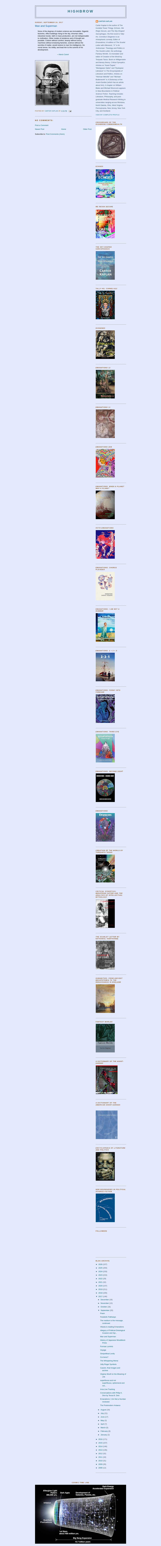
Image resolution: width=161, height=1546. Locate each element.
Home (63, 129)
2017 (101, 1296)
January (104, 1435)
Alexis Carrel (64, 54)
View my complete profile (108, 115)
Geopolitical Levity (107, 1354)
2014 (101, 1446)
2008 (101, 1468)
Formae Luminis (106, 1346)
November (105, 1303)
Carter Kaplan (105, 21)
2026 (101, 1264)
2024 (101, 1271)
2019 (101, 1289)
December (105, 1300)
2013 (101, 1450)
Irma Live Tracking (107, 1389)
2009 (101, 1464)
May (102, 1420)
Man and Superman (108, 1337)
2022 (101, 1279)
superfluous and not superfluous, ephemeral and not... (112, 1383)
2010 (101, 1461)
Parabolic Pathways (108, 1317)
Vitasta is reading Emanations (112, 1327)
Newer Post (39, 129)
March (103, 1428)
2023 (101, 1275)
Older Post (87, 129)
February (104, 1431)
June (103, 1417)
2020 (101, 1286)
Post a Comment (41, 125)
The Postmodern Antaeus (110, 1405)
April (103, 1424)
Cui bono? (104, 1357)
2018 (101, 1293)
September (105, 1310)
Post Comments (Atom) (55, 134)
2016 (101, 1439)
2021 (101, 1282)
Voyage (103, 1350)
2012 (101, 1453)
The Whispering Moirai (109, 1361)
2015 (101, 1443)
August (104, 1410)
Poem (102, 1313)
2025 (101, 1268)
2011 (101, 1457)
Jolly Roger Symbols (108, 1364)
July (102, 1413)
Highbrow (81, 11)
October (104, 1307)
